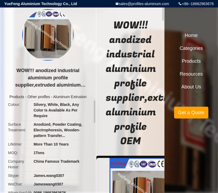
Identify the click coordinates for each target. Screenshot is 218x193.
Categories (191, 48)
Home (191, 35)
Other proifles (39, 97)
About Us (191, 87)
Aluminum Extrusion (70, 97)
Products (16, 97)
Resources (191, 74)
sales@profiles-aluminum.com (144, 4)
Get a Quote (191, 112)
